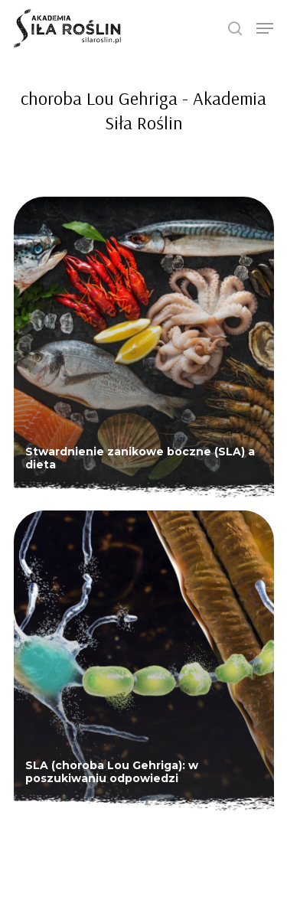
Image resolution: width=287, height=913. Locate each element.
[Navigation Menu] (264, 28)
